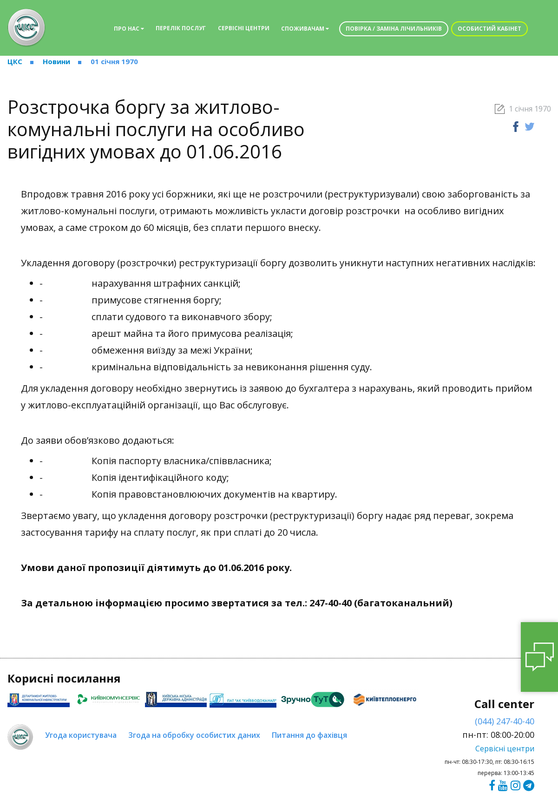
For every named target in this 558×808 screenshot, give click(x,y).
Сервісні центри (243, 28)
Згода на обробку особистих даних (194, 735)
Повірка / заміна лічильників (394, 29)
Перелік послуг (181, 28)
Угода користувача (81, 735)
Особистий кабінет (489, 29)
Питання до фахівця (309, 735)
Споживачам (305, 29)
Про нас (129, 29)
